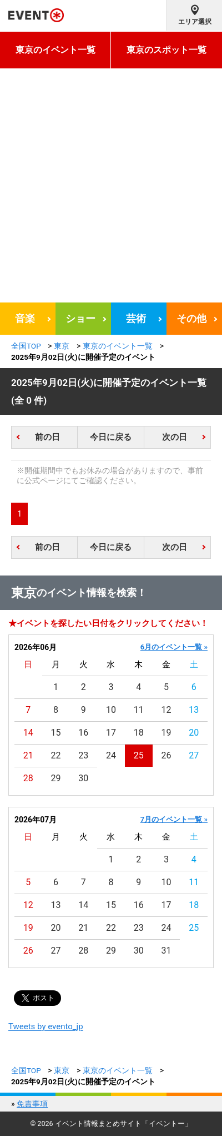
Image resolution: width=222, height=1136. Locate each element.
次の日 (174, 437)
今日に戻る (111, 437)
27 (194, 755)
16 (83, 732)
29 (56, 778)
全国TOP (26, 345)
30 (83, 778)
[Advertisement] (111, 186)
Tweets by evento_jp (45, 1026)
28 (28, 778)
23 (83, 755)
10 (111, 710)
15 (56, 732)
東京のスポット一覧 (166, 49)
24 (111, 755)
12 (166, 710)
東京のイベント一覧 (55, 49)
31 (166, 950)
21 (28, 755)
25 (139, 755)
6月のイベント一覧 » (174, 647)
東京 (61, 345)
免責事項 (32, 1103)
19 (166, 732)
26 (166, 755)
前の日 (47, 437)
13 (194, 710)
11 (139, 710)
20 (194, 732)
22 (56, 755)
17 (111, 732)
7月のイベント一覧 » (174, 819)
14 (28, 732)
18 (139, 732)
